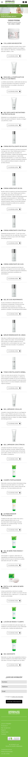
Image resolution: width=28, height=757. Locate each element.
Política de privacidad (6, 751)
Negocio (3, 730)
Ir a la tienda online (13, 56)
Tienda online (4, 732)
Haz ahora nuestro (12, 15)
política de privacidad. (17, 696)
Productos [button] (4, 725)
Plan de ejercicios (5, 728)
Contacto (3, 734)
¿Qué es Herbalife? (6, 723)
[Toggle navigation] (2, 2)
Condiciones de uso (6, 749)
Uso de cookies (5, 753)
